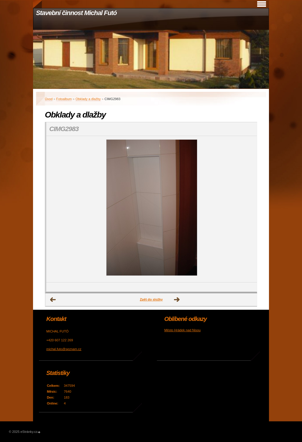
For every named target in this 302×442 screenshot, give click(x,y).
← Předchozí (53, 299)
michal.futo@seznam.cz (63, 349)
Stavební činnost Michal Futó (76, 13)
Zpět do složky (151, 299)
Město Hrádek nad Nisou (182, 330)
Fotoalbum (64, 99)
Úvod (48, 99)
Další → (177, 299)
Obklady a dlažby (88, 99)
